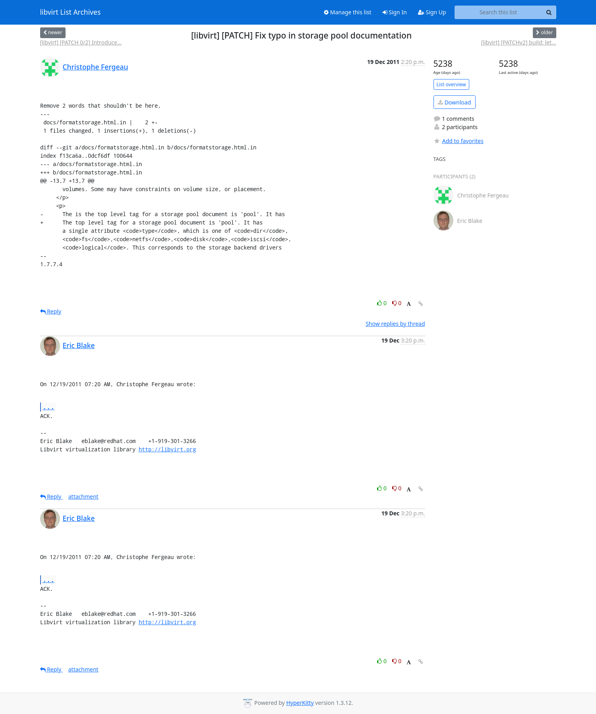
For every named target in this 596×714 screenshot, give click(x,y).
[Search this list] (498, 12)
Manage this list (348, 12)
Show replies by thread (395, 323)
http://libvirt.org (167, 449)
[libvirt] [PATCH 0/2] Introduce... (81, 42)
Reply (51, 311)
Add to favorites (458, 141)
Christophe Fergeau (95, 67)
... (48, 406)
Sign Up (432, 12)
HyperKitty (299, 702)
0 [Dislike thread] (397, 303)
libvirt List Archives (70, 12)
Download (454, 102)
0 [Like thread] (382, 303)
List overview (451, 84)
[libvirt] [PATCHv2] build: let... (518, 42)
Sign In (395, 12)
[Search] (549, 12)
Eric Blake (79, 345)
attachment (83, 496)
